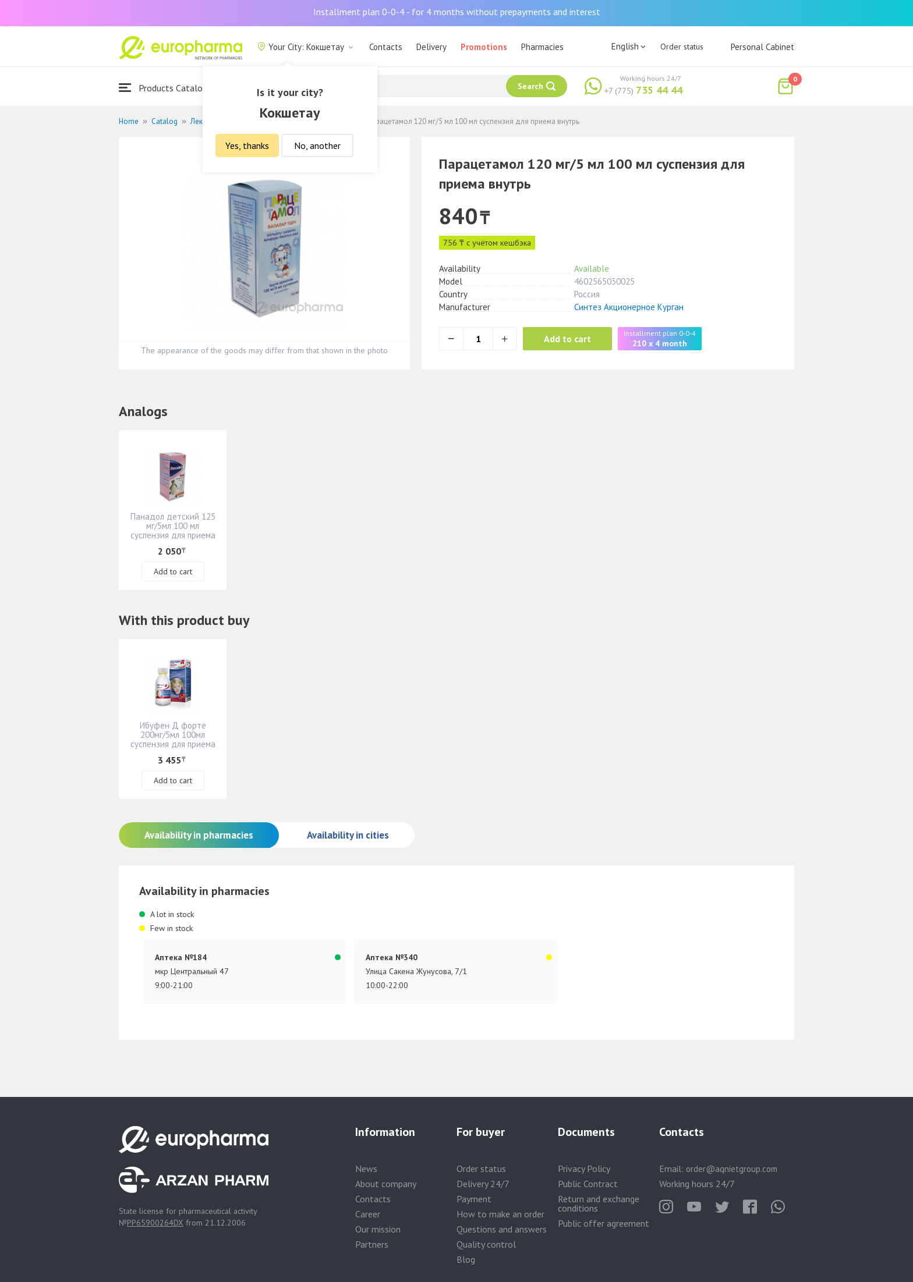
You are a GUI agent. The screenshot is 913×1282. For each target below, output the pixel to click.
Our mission (378, 1229)
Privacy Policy (584, 1168)
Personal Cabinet (762, 46)
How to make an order (500, 1214)
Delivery (431, 46)
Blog (465, 1259)
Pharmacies (542, 46)
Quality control (486, 1244)
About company (385, 1183)
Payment (473, 1199)
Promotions (484, 46)
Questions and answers (501, 1229)
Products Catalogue (168, 87)
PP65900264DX (155, 1222)
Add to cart (569, 339)
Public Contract (588, 1183)
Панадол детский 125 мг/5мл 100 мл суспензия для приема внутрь (172, 530)
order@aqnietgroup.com (731, 1168)
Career (367, 1214)
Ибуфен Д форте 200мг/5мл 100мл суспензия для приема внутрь (172, 739)
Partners (371, 1244)
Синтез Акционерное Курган (629, 306)
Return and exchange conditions (598, 1203)
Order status (681, 46)
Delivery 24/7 (482, 1183)
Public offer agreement (603, 1223)
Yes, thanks (247, 145)
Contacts (385, 46)
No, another (317, 145)
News (366, 1168)
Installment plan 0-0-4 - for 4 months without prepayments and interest (456, 11)
